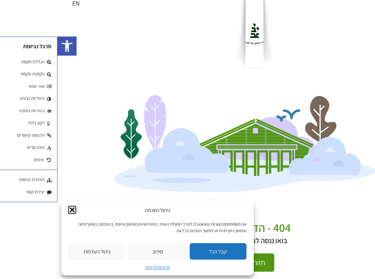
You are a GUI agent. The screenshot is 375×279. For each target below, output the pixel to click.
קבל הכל (160, 251)
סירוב (100, 251)
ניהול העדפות (39, 251)
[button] (9, 46)
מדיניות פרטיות (100, 267)
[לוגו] (197, 34)
